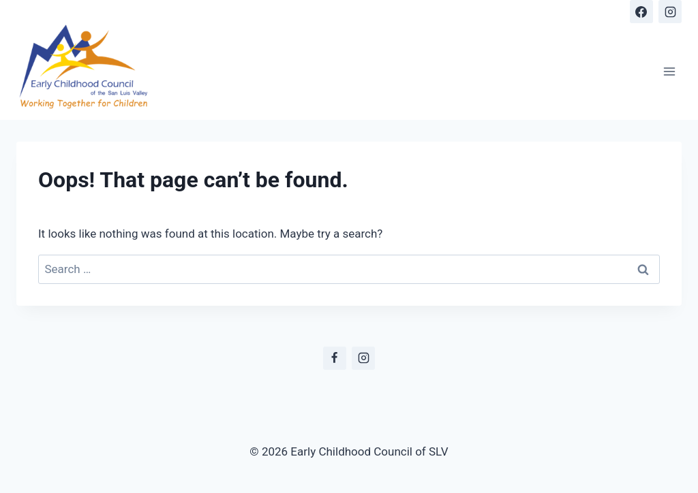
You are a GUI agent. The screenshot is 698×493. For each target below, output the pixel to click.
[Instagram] (670, 11)
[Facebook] (641, 11)
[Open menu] (669, 71)
